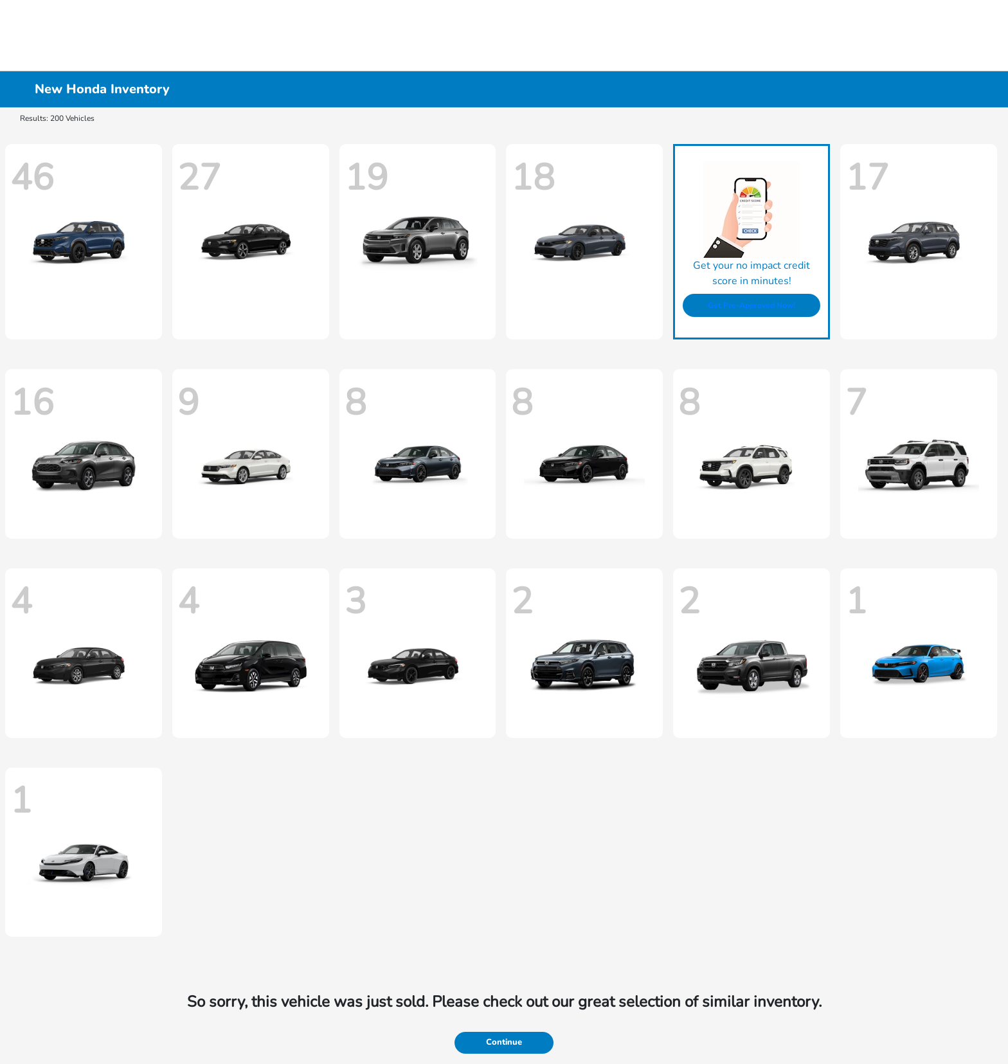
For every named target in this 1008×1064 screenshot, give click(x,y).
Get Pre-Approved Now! (751, 305)
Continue (504, 1042)
